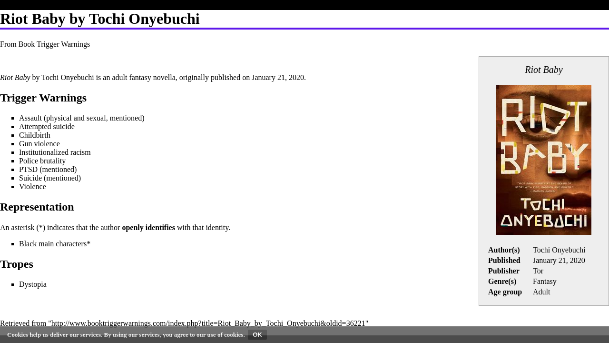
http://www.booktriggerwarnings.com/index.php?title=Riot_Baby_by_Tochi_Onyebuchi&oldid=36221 (208, 323)
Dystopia (33, 284)
